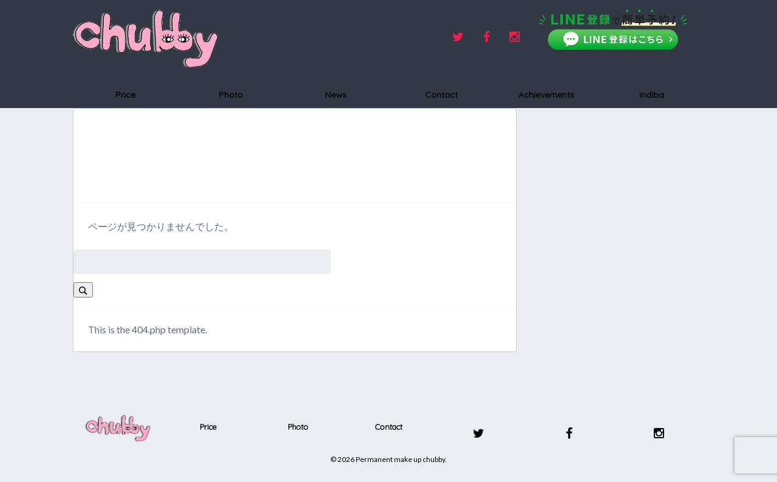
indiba (651, 94)
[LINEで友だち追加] (613, 30)
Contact (441, 94)
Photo (231, 94)
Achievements (546, 94)
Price (125, 94)
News (336, 94)
